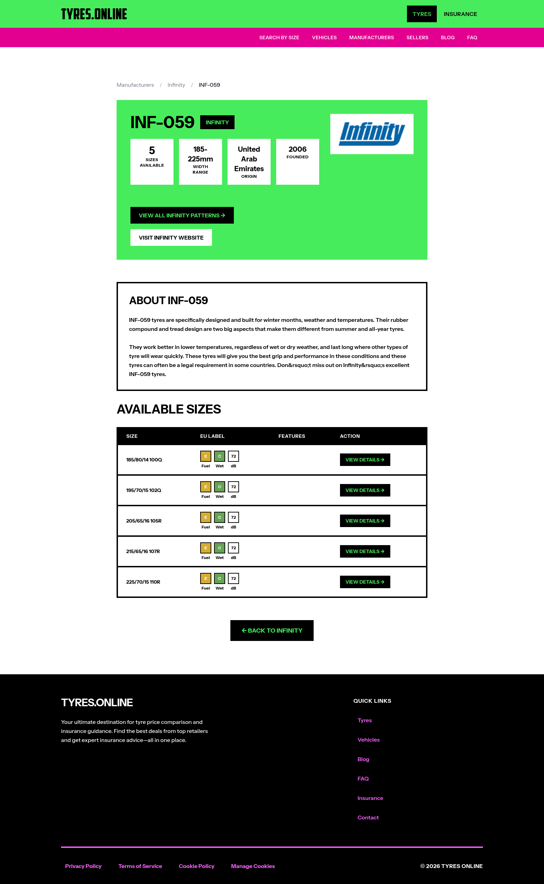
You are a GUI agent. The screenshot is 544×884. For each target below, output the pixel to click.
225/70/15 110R (143, 582)
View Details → (365, 460)
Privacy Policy (83, 865)
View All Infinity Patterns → (182, 215)
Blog (448, 37)
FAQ (472, 37)
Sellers (417, 37)
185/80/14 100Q (144, 460)
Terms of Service (140, 865)
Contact (368, 817)
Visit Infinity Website (171, 237)
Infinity (176, 84)
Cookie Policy (196, 865)
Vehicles (324, 37)
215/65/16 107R (143, 551)
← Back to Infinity (272, 630)
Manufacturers (371, 37)
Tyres (422, 13)
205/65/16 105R (144, 521)
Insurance (460, 13)
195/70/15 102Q (143, 490)
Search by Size (279, 37)
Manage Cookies (253, 865)
